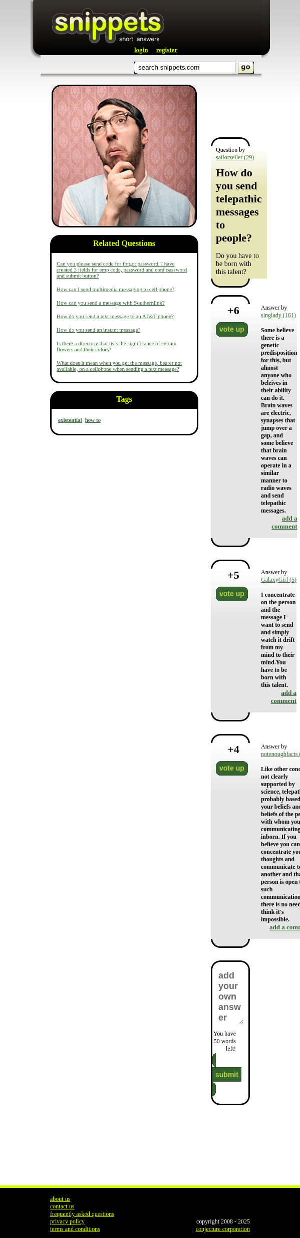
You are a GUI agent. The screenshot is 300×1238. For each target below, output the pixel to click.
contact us (62, 1206)
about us (60, 1198)
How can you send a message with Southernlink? (111, 303)
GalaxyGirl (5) (278, 579)
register (166, 50)
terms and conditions (75, 1228)
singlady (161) (278, 315)
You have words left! (224, 1041)
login (141, 50)
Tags (124, 399)
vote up (231, 329)
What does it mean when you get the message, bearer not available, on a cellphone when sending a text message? (119, 366)
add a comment (284, 522)
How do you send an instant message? (98, 330)
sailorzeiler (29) (235, 157)
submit (226, 1075)
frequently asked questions (82, 1213)
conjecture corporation (223, 1228)
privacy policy (67, 1221)
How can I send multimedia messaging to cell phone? (115, 289)
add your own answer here (230, 996)
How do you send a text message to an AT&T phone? (115, 316)
